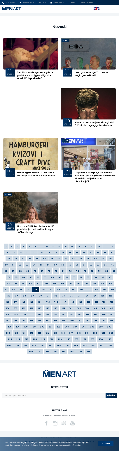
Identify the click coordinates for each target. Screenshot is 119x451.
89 (59, 277)
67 (13, 271)
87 (45, 277)
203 (67, 327)
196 (9, 327)
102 (46, 283)
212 (31, 333)
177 (79, 314)
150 (88, 302)
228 (51, 339)
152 (104, 302)
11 (65, 246)
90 (67, 277)
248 (110, 345)
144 (40, 302)
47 (95, 258)
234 (101, 339)
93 (88, 277)
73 (56, 271)
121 (81, 289)
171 (31, 314)
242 (59, 345)
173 (47, 314)
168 (8, 314)
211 (23, 333)
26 (55, 252)
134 (71, 296)
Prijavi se (111, 395)
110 (110, 283)
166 (103, 308)
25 (48, 252)
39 (37, 258)
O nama (72, 3)
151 (96, 302)
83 (16, 277)
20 (13, 252)
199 (34, 327)
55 (41, 265)
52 (20, 265)
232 (84, 339)
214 (47, 333)
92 (81, 277)
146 (56, 302)
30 (84, 252)
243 (67, 345)
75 (70, 271)
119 (65, 289)
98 (15, 283)
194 (103, 320)
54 (34, 265)
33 (105, 252)
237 (17, 345)
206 (92, 327)
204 (75, 327)
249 (31, 351)
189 (64, 320)
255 (80, 351)
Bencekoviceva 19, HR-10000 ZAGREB (33, 3)
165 (95, 308)
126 (8, 296)
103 (54, 283)
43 (66, 258)
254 (72, 351)
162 (71, 308)
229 (60, 339)
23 (34, 252)
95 (102, 277)
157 (31, 308)
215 (55, 333)
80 (106, 271)
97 (8, 283)
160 (55, 308)
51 (13, 265)
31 (91, 252)
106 (78, 283)
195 (111, 320)
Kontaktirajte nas (87, 3)
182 (7, 320)
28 (70, 252)
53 (27, 265)
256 (88, 351)
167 (111, 308)
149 (80, 302)
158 (39, 308)
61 (84, 265)
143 (31, 302)
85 (30, 277)
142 (23, 302)
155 (15, 308)
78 (92, 271)
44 (73, 258)
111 (6, 289)
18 (112, 246)
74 (63, 271)
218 (79, 333)
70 (35, 271)
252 (55, 351)
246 (93, 345)
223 (10, 339)
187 (47, 320)
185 (31, 320)
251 (47, 351)
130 (40, 296)
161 (63, 308)
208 (109, 327)
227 (43, 339)
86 (38, 277)
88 (52, 277)
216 (63, 333)
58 (62, 265)
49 (110, 258)
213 (39, 333)
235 (109, 339)
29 (77, 252)
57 (55, 265)
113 (20, 289)
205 (84, 327)
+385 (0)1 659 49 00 (9, 3)
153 (111, 302)
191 (79, 320)
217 (71, 333)
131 (47, 296)
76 (77, 271)
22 (27, 252)
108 (94, 283)
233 (92, 339)
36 (16, 258)
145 (48, 302)
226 (35, 339)
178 (87, 314)
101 (38, 283)
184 (23, 320)
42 (58, 258)
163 (79, 308)
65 (112, 265)
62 (91, 265)
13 (79, 246)
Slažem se (106, 444)
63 (98, 265)
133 (63, 296)
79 (99, 271)
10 (59, 246)
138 (102, 296)
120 (73, 289)
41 (51, 258)
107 (86, 283)
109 (102, 283)
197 (18, 327)
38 (30, 258)
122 (88, 289)
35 (9, 258)
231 (76, 339)
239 (34, 345)
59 (70, 265)
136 (87, 296)
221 (103, 333)
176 (71, 314)
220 (95, 333)
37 (23, 258)
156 (23, 308)
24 (41, 252)
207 (101, 327)
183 (15, 320)
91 (74, 277)
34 (112, 252)
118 (58, 289)
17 (105, 246)
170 (24, 314)
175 (63, 314)
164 (87, 308)
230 (68, 339)
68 (20, 271)
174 (55, 314)
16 (99, 246)
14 (85, 246)
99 (23, 283)
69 (27, 271)
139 (110, 296)
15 (92, 246)
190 (72, 320)
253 (63, 351)
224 (18, 339)
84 (23, 277)
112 (13, 289)
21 (21, 252)
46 (88, 258)
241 (50, 345)
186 (39, 320)
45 (80, 258)
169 (16, 314)
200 (42, 327)
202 (58, 327)
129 (32, 296)
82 (9, 277)
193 (95, 320)
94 (95, 277)
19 (7, 252)
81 (114, 271)
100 (30, 283)
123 (96, 289)
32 (98, 252)
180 (104, 314)
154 (8, 308)
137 (95, 296)
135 (79, 296)
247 (102, 345)
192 (87, 320)
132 (55, 296)
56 (48, 265)
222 (111, 333)
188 (55, 320)
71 (42, 271)
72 (49, 271)
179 (95, 314)
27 (63, 252)
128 (24, 296)
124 (104, 289)
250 (39, 351)
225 (26, 339)
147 (64, 302)
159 (47, 308)
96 (109, 277)
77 (84, 271)
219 (87, 333)
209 (8, 333)
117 (50, 289)
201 (50, 327)
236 (9, 345)
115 (35, 289)
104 (62, 283)
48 (102, 258)
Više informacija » (74, 445)
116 (43, 289)
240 (42, 345)
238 (25, 345)
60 (77, 265)
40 (44, 258)
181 (111, 314)
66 (5, 271)
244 (76, 345)
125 (112, 289)
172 (39, 314)
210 (16, 333)
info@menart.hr (57, 3)
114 (28, 289)
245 (85, 345)
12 (72, 246)
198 (26, 327)
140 (7, 302)
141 (15, 302)
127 (16, 296)
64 (105, 265)
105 (70, 283)
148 (72, 302)
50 (6, 265)
